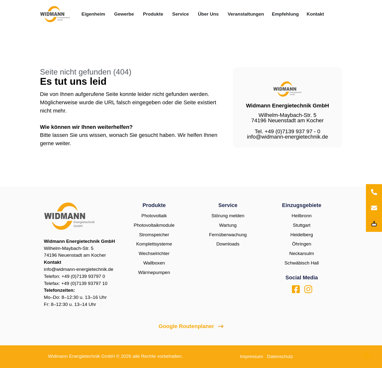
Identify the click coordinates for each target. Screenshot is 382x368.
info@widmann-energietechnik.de (78, 269)
